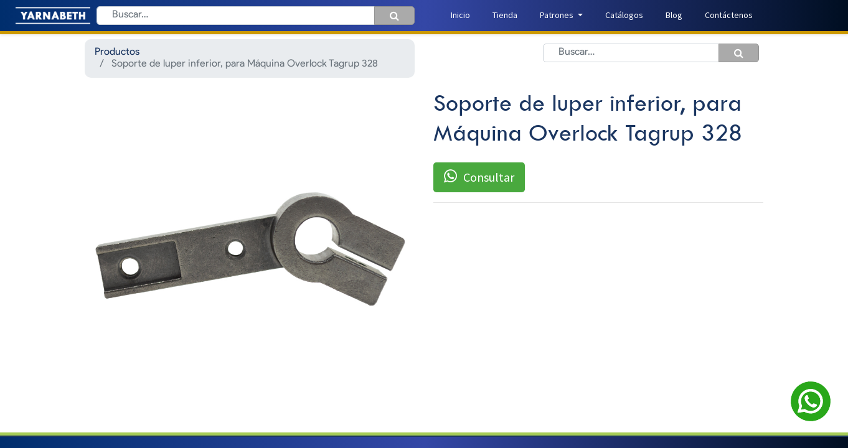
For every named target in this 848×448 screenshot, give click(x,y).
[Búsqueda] (394, 15)
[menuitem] (460, 15)
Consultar (479, 177)
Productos (117, 52)
